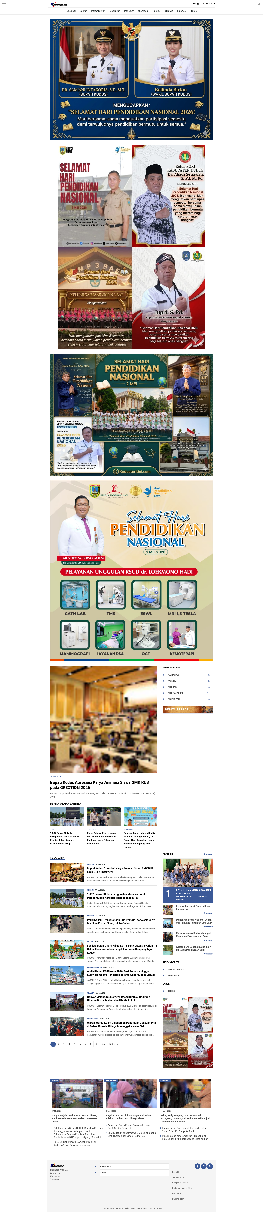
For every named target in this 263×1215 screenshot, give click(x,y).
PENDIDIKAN (111, 1080)
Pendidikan (114, 11)
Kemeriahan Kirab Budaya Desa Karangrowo (193, 907)
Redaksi (175, 1172)
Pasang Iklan (178, 1199)
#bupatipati (174, 699)
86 (103, 1044)
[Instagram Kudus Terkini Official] (204, 1166)
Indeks (171, 991)
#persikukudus (176, 969)
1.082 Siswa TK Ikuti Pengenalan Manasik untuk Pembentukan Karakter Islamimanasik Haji (116, 896)
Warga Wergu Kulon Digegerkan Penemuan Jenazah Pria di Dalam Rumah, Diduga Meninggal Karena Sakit (121, 1024)
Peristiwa (168, 11)
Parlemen (129, 11)
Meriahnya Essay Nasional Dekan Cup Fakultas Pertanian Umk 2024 (194, 921)
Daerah (83, 11)
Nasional (71, 11)
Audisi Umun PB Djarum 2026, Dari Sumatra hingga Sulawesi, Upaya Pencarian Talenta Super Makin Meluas (121, 973)
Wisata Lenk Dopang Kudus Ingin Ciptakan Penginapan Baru (193, 948)
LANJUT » (113, 1044)
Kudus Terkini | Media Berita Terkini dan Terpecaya (139, 1208)
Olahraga (143, 11)
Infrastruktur (98, 11)
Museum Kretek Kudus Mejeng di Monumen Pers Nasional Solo (193, 935)
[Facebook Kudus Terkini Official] (197, 1166)
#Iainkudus (173, 675)
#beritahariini (175, 693)
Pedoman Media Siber (182, 1188)
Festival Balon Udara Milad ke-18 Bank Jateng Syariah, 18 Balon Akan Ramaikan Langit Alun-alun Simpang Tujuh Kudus (140, 840)
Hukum (156, 11)
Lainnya (181, 11)
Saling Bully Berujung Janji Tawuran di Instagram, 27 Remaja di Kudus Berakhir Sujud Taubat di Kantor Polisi (185, 1118)
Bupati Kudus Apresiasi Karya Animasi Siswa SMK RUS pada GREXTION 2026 (120, 870)
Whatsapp (55, 1179)
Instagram (55, 1176)
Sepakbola (173, 975)
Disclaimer (177, 1193)
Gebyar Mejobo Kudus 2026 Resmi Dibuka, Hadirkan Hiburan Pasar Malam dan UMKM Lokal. (118, 998)
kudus (55, 1080)
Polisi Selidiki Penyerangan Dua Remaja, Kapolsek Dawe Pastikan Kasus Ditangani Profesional (121, 921)
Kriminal (164, 1080)
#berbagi (172, 687)
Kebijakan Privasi (180, 1183)
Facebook (55, 1173)
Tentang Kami (178, 1177)
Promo (193, 11)
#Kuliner (172, 681)
